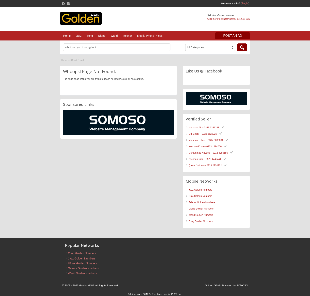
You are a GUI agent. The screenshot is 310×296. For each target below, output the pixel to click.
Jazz (78, 35)
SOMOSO (242, 285)
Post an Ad (232, 35)
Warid (114, 35)
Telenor (127, 35)
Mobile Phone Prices (149, 35)
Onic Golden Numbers (200, 196)
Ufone (101, 35)
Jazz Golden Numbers (200, 189)
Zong (90, 35)
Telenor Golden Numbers (202, 202)
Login (245, 3)
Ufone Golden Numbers (201, 208)
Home (67, 35)
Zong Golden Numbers (201, 221)
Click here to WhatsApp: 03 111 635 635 (228, 19)
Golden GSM (212, 285)
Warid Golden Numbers (201, 215)
